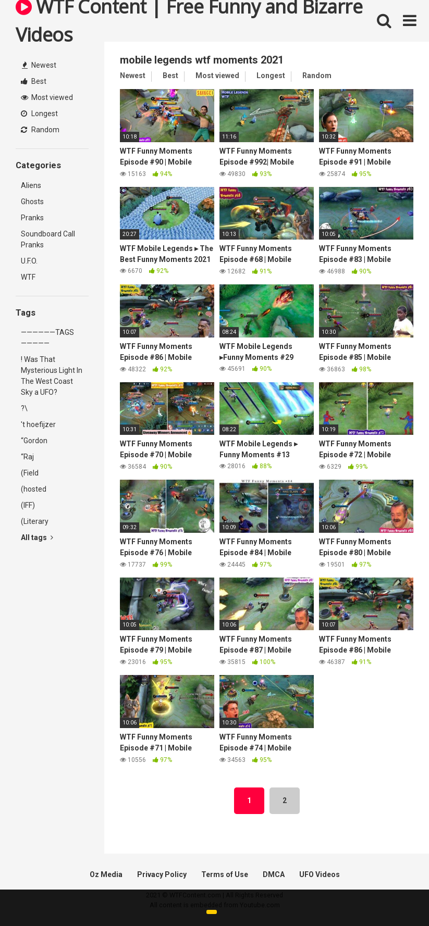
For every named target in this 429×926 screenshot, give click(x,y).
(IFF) (28, 505)
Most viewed (47, 97)
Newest (39, 65)
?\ (24, 408)
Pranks (32, 218)
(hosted (33, 489)
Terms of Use (224, 874)
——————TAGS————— (47, 337)
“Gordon (34, 440)
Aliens (31, 185)
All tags (37, 537)
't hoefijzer (38, 424)
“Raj (27, 457)
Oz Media (106, 874)
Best (33, 81)
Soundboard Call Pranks (48, 239)
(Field (30, 473)
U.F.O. (29, 261)
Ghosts (32, 201)
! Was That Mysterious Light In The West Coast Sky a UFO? (51, 375)
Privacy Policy (162, 874)
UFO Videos (319, 874)
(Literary (34, 521)
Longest (39, 113)
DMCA (274, 874)
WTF (28, 277)
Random (40, 130)
